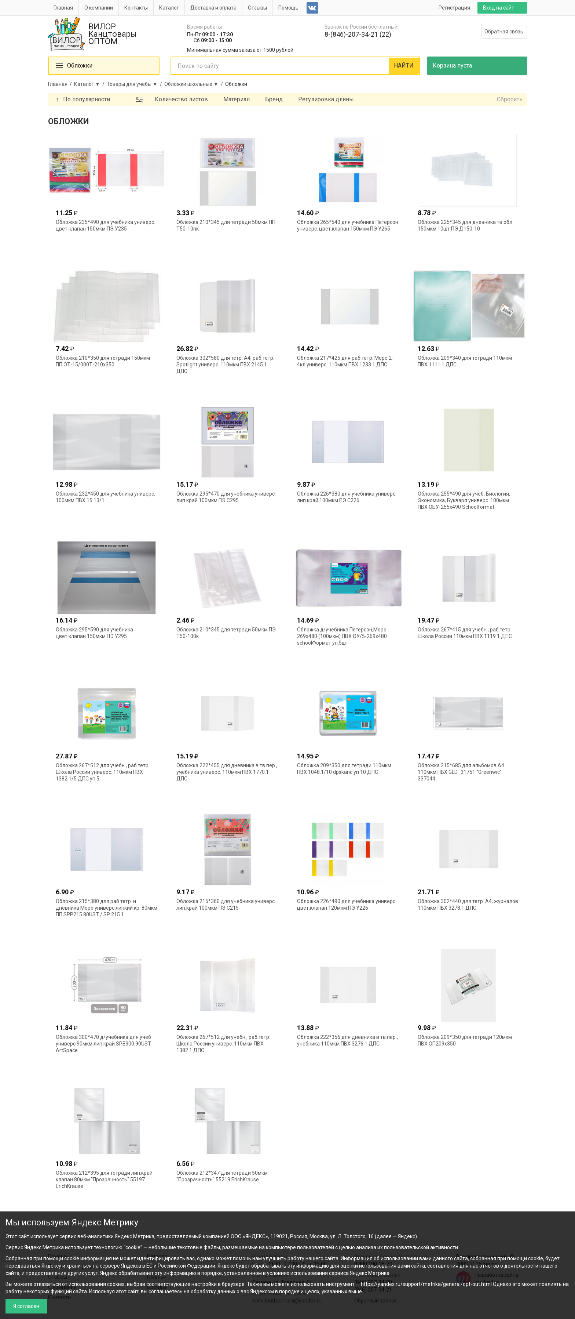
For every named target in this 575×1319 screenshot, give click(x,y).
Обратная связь (503, 32)
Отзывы (257, 8)
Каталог (169, 8)
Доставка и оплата (213, 8)
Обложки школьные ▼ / (194, 84)
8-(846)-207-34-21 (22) (358, 34)
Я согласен (26, 1306)
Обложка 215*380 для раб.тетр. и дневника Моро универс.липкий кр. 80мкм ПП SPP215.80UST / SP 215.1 (106, 907)
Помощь (288, 8)
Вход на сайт (498, 8)
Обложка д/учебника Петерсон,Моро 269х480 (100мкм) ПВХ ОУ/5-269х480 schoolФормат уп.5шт (342, 636)
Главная (63, 8)
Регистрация (454, 8)
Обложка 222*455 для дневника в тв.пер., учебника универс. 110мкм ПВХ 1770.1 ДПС (226, 772)
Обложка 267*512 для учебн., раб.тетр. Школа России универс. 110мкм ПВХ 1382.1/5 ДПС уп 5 (103, 772)
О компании (98, 8)
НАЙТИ (404, 65)
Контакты (136, 8)
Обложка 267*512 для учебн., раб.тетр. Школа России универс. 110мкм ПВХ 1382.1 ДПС (223, 1043)
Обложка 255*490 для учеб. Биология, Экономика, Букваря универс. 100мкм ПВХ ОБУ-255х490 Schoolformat (464, 500)
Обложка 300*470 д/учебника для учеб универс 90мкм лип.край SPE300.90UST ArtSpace (103, 1043)
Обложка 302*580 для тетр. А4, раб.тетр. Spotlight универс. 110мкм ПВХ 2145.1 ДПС (225, 364)
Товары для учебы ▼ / (135, 84)
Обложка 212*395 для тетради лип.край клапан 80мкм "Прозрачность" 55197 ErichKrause (104, 1179)
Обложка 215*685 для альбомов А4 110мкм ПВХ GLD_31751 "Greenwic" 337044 (461, 772)
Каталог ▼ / (90, 84)
